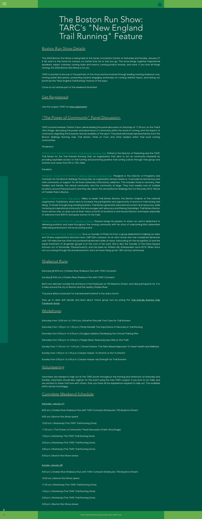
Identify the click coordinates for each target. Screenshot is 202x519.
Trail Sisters (74, 198)
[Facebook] (4, 510)
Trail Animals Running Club (92, 153)
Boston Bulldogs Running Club (95, 176)
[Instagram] (4, 515)
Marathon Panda (84, 221)
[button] (4, 4)
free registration (78, 107)
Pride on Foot (74, 234)
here (65, 386)
